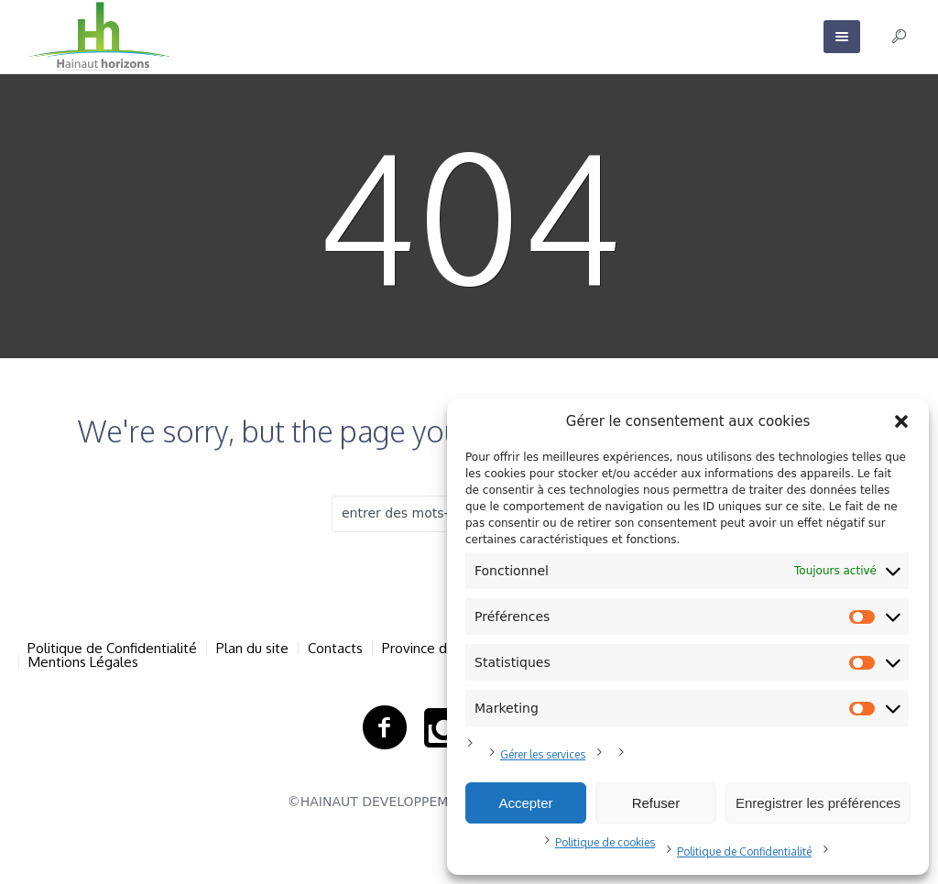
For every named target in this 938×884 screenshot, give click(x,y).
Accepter (525, 803)
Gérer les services (542, 754)
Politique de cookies (605, 842)
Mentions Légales (83, 662)
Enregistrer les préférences (818, 803)
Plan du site (252, 648)
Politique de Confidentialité (744, 851)
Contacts (335, 648)
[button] (901, 421)
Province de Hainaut (444, 648)
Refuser (656, 803)
